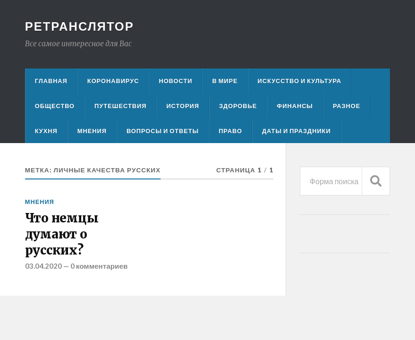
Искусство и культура (300, 81)
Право (230, 131)
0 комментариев (99, 266)
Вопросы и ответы (163, 131)
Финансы (295, 106)
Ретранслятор (79, 26)
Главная (51, 81)
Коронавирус (113, 81)
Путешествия (120, 106)
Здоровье (238, 106)
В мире (224, 81)
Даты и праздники (296, 131)
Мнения (92, 131)
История (182, 106)
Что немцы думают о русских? (62, 234)
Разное (346, 106)
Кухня (46, 131)
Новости (175, 81)
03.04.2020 (43, 266)
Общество (55, 106)
